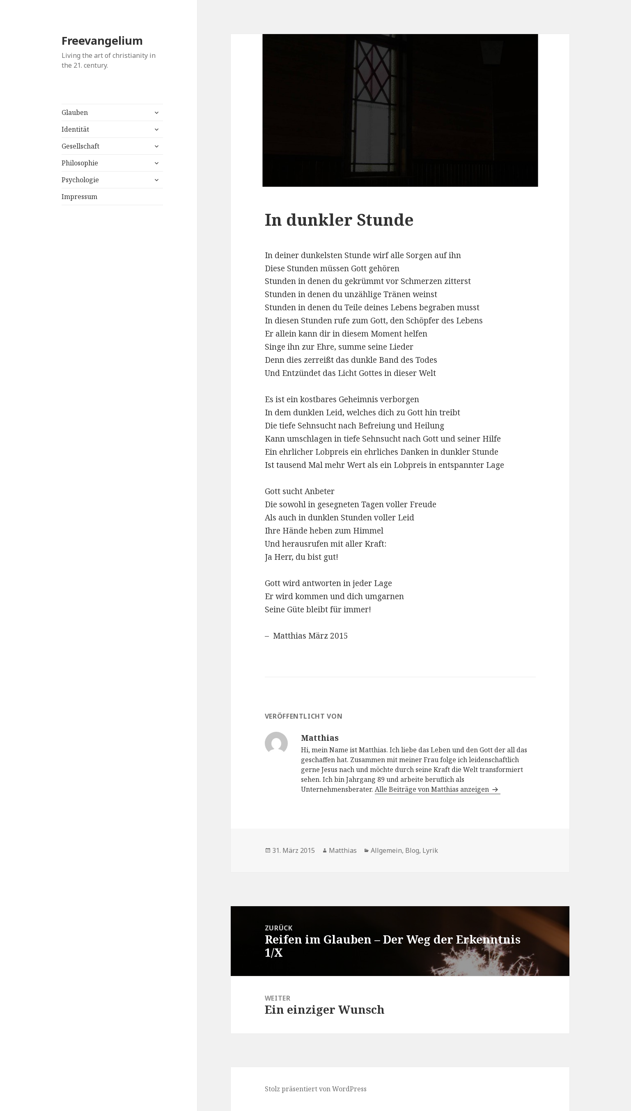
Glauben (75, 112)
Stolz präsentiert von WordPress (316, 1088)
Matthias (343, 850)
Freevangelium (102, 40)
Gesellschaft (80, 146)
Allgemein (386, 850)
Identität (75, 129)
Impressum (79, 196)
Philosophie (80, 162)
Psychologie (80, 179)
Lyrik (430, 850)
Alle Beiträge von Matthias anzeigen (433, 789)
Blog (412, 850)
